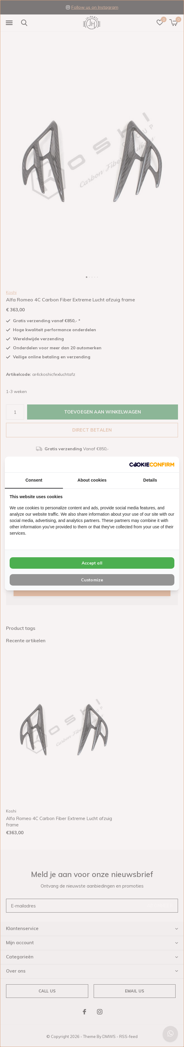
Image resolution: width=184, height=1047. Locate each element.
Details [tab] (150, 480)
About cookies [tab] (91, 480)
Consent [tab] (34, 480)
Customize (92, 580)
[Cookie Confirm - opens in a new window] (151, 464)
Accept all (92, 563)
